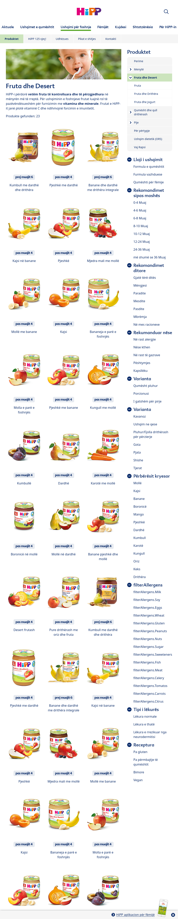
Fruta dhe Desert (145, 77)
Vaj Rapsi (140, 147)
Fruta (137, 85)
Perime (138, 61)
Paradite (139, 293)
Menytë (139, 69)
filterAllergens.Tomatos (150, 686)
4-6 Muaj (139, 210)
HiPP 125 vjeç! (37, 39)
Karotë (138, 545)
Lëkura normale (145, 716)
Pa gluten (140, 752)
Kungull (139, 553)
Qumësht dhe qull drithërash (145, 112)
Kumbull (139, 538)
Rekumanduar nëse (152, 332)
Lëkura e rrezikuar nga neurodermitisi (150, 734)
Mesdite (139, 301)
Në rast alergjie (144, 339)
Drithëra (139, 577)
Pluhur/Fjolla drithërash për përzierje (150, 434)
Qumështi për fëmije (148, 182)
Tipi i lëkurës (146, 709)
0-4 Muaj (139, 202)
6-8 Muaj (139, 218)
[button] (166, 11)
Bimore (138, 772)
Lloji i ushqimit (148, 159)
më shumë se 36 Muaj (149, 257)
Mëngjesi (140, 285)
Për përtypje (142, 131)
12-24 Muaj (141, 241)
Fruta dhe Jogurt (144, 102)
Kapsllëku (140, 370)
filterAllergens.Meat (147, 670)
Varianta (142, 378)
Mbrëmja (140, 317)
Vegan (138, 780)
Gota (137, 444)
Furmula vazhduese (147, 174)
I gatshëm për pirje (147, 401)
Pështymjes (141, 363)
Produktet (12, 39)
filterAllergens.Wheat (148, 615)
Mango (138, 514)
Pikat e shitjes (87, 39)
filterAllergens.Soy (146, 600)
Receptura (143, 745)
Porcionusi (141, 393)
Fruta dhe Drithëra (146, 94)
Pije (136, 122)
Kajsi (136, 491)
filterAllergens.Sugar (148, 647)
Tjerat (137, 468)
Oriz (136, 561)
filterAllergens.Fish (147, 662)
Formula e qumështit (148, 166)
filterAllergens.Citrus (148, 701)
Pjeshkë (139, 522)
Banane (139, 499)
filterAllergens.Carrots (149, 693)
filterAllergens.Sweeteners (152, 654)
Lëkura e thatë (144, 724)
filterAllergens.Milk (147, 592)
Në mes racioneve (146, 324)
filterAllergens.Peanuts (150, 631)
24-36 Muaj (141, 249)
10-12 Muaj (141, 234)
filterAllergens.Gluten (149, 623)
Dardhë (138, 530)
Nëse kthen (141, 347)
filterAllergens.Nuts (147, 639)
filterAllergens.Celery (148, 678)
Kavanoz (139, 416)
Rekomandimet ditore (148, 268)
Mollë (137, 483)
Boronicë (140, 506)
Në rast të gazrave (146, 355)
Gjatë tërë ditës (144, 277)
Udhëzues (62, 39)
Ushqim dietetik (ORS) (148, 139)
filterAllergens (147, 585)
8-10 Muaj (140, 226)
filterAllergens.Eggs (147, 607)
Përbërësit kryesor (151, 476)
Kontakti (110, 39)
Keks (136, 569)
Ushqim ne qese (145, 424)
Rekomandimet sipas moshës (148, 193)
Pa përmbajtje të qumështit (145, 762)
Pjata (137, 452)
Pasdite (138, 309)
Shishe (138, 460)
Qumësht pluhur (145, 386)
